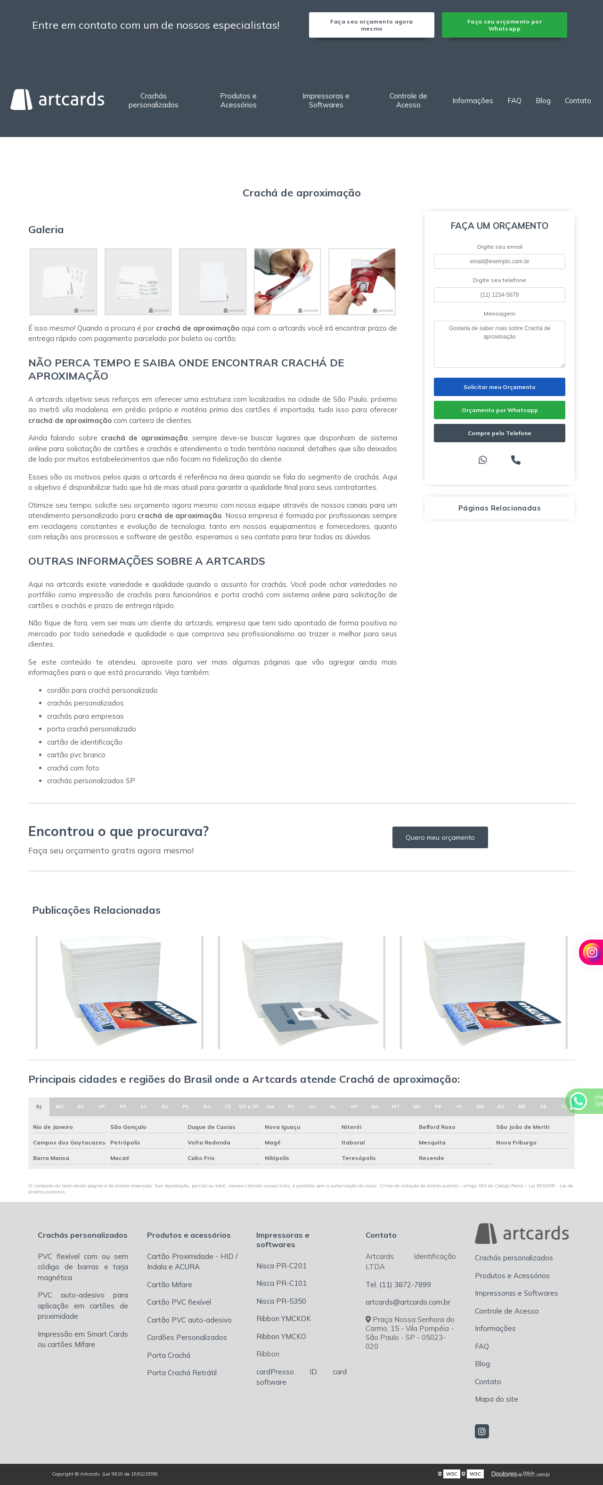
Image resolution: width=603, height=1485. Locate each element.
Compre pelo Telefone (499, 433)
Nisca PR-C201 (281, 1265)
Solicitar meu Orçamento (500, 386)
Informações (472, 100)
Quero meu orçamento (440, 837)
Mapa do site (496, 1399)
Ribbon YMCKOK (283, 1318)
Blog (543, 100)
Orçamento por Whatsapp (500, 410)
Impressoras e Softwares (326, 100)
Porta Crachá (168, 1355)
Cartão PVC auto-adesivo (189, 1319)
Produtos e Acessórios (238, 100)
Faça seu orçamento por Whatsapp (504, 25)
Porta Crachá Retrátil (182, 1372)
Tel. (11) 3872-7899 (398, 1284)
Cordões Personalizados (187, 1337)
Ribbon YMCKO (281, 1336)
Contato (578, 100)
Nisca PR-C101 (281, 1283)
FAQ (514, 100)
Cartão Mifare (169, 1284)
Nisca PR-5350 (281, 1301)
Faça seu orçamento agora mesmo (371, 25)
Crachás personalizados (154, 100)
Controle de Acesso (408, 100)
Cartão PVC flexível (179, 1302)
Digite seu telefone (499, 280)
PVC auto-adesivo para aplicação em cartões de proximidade (83, 1305)
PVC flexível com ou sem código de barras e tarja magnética (83, 1267)
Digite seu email (499, 246)
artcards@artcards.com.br (408, 1302)
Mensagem (499, 313)
